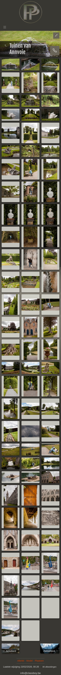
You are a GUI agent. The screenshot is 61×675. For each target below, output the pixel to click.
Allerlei (20, 660)
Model (29, 660)
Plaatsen (39, 660)
